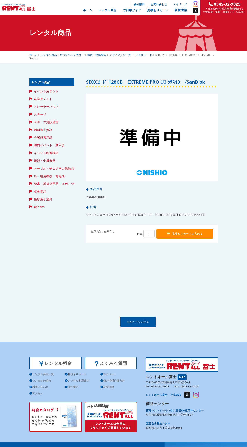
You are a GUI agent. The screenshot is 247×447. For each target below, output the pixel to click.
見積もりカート (158, 10)
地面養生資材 (43, 130)
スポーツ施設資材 (46, 122)
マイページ (180, 4)
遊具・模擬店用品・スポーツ (54, 184)
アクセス (37, 394)
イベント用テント (46, 91)
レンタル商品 (107, 10)
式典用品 (40, 192)
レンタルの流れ (41, 381)
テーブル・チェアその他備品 (54, 168)
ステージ (40, 114)
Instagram (195, 4)
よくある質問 (111, 363)
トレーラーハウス (46, 106)
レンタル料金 (55, 363)
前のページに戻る (152, 321)
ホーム (87, 10)
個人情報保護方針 (114, 381)
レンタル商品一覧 (43, 375)
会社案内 (139, 4)
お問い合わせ (159, 4)
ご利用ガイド (132, 10)
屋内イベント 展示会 (49, 145)
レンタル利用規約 (78, 381)
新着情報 (181, 10)
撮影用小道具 (43, 199)
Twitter (195, 10)
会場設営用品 (43, 137)
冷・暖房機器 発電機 (49, 176)
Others (39, 207)
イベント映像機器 (46, 153)
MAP (182, 377)
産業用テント (43, 99)
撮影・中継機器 (45, 161)
